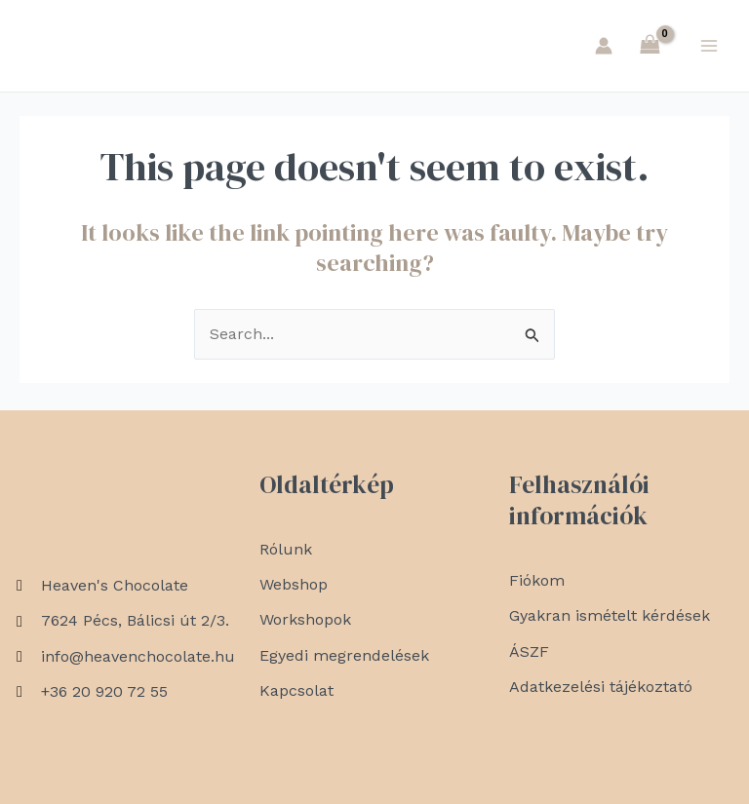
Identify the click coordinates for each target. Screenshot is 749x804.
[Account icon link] (603, 48)
